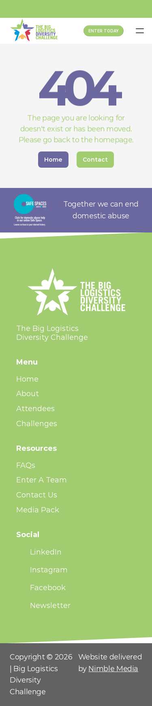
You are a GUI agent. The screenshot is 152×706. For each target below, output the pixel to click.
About (27, 393)
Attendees (35, 408)
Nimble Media (113, 668)
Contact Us (36, 495)
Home (27, 379)
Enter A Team (41, 480)
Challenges (36, 423)
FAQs (25, 465)
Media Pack (37, 510)
